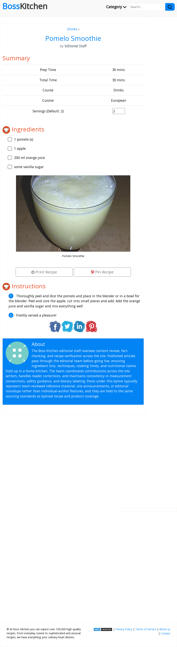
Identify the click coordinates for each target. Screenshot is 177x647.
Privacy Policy (123, 629)
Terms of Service (145, 629)
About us (164, 629)
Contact (165, 633)
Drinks (72, 29)
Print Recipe (44, 272)
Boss (24, 6)
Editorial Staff (61, 344)
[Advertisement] (73, 458)
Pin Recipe (102, 272)
